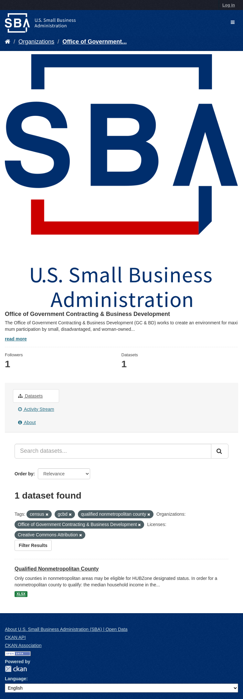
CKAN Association (23, 645)
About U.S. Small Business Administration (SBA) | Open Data (66, 629)
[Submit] (219, 451)
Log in (228, 5)
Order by (24, 473)
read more (16, 338)
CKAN (16, 668)
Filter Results (33, 545)
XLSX (20, 594)
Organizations (36, 41)
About (27, 422)
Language (15, 678)
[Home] (7, 41)
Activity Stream (36, 409)
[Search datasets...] (113, 451)
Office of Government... (94, 41)
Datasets (30, 396)
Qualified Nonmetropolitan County (57, 569)
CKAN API (15, 637)
